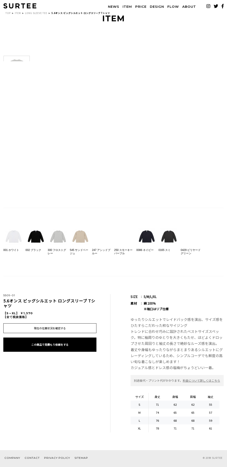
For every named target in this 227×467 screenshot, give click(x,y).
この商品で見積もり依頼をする (50, 352)
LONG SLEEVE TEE (36, 15)
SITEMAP (81, 460)
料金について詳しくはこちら (201, 383)
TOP (8, 15)
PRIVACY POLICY (57, 460)
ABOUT (187, 7)
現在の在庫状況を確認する (50, 331)
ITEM (125, 7)
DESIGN (155, 7)
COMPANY (12, 460)
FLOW (171, 7)
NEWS (111, 7)
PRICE (138, 7)
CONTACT (32, 460)
